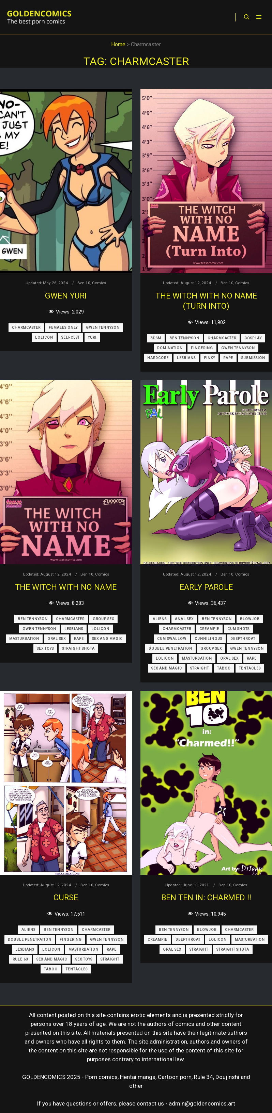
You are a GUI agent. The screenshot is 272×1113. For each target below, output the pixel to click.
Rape (228, 358)
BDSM (155, 338)
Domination (170, 348)
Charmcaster (26, 327)
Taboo (224, 668)
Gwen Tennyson (103, 327)
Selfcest (70, 337)
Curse (66, 897)
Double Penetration (170, 648)
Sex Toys (45, 648)
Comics (99, 282)
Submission (253, 358)
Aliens (160, 619)
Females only (63, 327)
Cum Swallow (171, 639)
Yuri (92, 337)
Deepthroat (242, 639)
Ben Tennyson (184, 338)
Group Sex (103, 619)
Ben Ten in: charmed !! (206, 897)
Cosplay (253, 338)
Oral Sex (56, 639)
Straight (199, 668)
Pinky (209, 358)
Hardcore (158, 358)
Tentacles (250, 668)
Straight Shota (78, 648)
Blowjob (250, 619)
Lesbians (186, 358)
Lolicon (44, 337)
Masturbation (24, 639)
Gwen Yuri (66, 296)
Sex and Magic (107, 639)
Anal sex (184, 619)
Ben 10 (83, 282)
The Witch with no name (66, 587)
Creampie (209, 629)
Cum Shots (238, 629)
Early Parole (206, 587)
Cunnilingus (208, 639)
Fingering (202, 348)
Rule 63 (20, 959)
